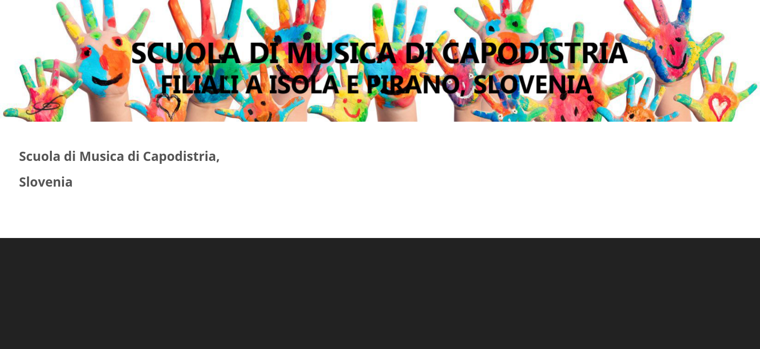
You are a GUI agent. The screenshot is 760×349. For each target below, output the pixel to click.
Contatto (445, 15)
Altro (497, 15)
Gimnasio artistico (360, 15)
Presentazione (262, 15)
